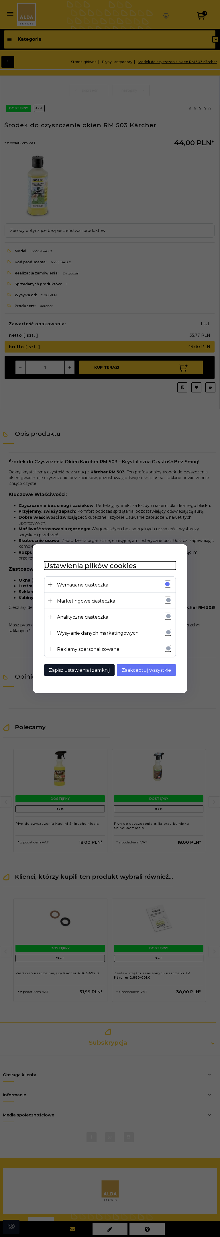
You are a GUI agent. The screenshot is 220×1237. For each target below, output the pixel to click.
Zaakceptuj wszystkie (146, 670)
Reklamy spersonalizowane (88, 649)
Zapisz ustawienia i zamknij (79, 670)
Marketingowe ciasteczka (86, 600)
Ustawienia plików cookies (90, 565)
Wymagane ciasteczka (82, 584)
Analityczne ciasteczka (82, 617)
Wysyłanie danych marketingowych (98, 633)
